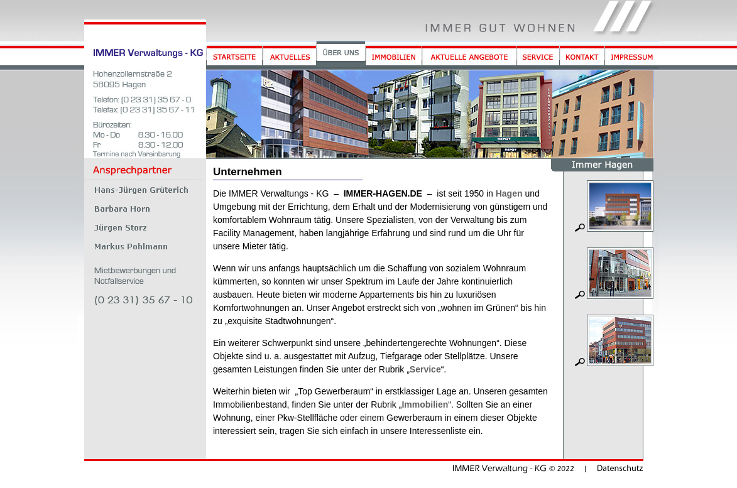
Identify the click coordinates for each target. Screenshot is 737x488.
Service (425, 369)
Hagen (509, 193)
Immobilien (424, 404)
